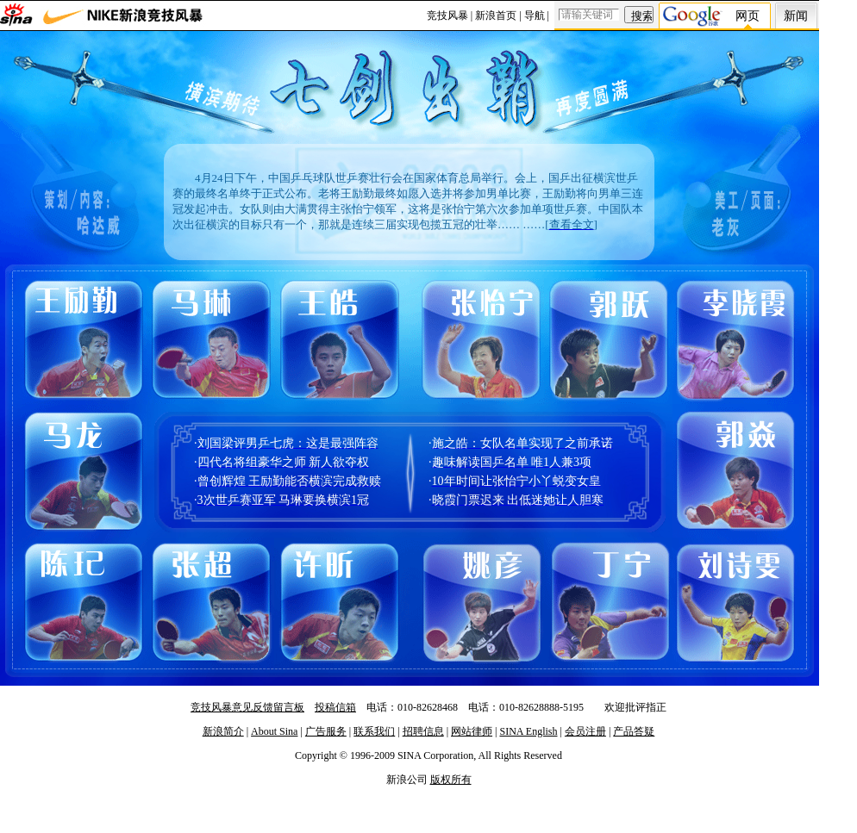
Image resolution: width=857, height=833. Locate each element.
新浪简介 (223, 731)
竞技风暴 (447, 15)
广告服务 (326, 731)
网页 (747, 15)
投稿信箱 (335, 707)
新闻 (796, 15)
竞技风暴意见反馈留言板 (247, 707)
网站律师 (471, 731)
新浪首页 (495, 15)
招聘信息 (423, 731)
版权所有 (451, 780)
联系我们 (374, 731)
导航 (534, 15)
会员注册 (585, 731)
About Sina (274, 731)
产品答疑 (633, 731)
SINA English (528, 731)
